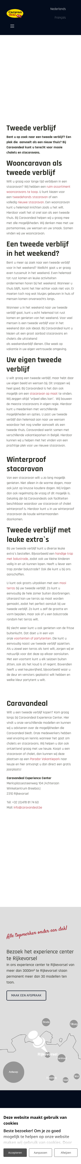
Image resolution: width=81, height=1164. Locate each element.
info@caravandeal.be (28, 807)
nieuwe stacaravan (31, 202)
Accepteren (15, 1152)
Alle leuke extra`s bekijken (29, 691)
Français (60, 17)
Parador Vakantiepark (45, 759)
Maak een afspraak (26, 995)
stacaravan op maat (44, 393)
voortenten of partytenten (32, 638)
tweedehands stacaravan (31, 197)
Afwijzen (66, 1152)
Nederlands (58, 9)
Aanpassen (40, 1152)
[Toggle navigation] (10, 26)
